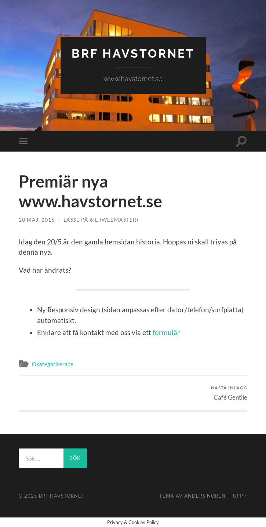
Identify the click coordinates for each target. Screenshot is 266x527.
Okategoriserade (52, 364)
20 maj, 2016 (37, 220)
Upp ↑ (240, 496)
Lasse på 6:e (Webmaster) (100, 220)
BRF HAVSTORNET (133, 53)
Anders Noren (205, 496)
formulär (166, 332)
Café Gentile (229, 393)
